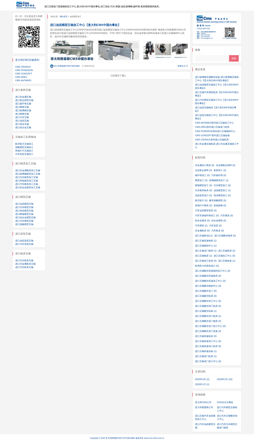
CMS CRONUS (23, 67)
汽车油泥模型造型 (206, 210)
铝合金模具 (202, 220)
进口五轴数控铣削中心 (208, 286)
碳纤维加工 (202, 175)
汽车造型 (215, 225)
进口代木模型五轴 (24, 207)
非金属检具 (202, 230)
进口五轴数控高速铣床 (208, 276)
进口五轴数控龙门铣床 (208, 321)
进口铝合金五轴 (23, 127)
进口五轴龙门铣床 (206, 250)
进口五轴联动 (204, 235)
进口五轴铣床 (203, 255)
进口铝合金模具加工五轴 (27, 187)
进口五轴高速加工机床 (208, 346)
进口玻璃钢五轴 (23, 110)
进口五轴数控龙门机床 (208, 316)
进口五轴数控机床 (206, 296)
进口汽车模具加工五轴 (26, 184)
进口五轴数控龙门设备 (208, 331)
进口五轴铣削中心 (206, 245)
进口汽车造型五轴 (24, 244)
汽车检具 (217, 230)
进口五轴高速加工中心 (208, 341)
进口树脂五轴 (22, 114)
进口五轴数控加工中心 (208, 301)
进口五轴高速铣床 (206, 240)
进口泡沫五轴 (22, 124)
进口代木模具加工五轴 (26, 177)
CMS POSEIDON (24, 70)
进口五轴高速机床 (206, 336)
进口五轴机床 (226, 250)
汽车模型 (201, 225)
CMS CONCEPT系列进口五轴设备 (212, 135)
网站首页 (64, 16)
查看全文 (183, 66)
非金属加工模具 (204, 165)
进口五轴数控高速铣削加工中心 (212, 270)
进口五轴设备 (226, 260)
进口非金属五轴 (23, 97)
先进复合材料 (203, 170)
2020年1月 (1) (202, 384)
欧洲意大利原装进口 (207, 265)
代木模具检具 (203, 190)
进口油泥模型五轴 (24, 204)
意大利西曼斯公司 (204, 407)
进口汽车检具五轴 (24, 267)
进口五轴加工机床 (206, 260)
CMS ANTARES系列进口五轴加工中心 (214, 122)
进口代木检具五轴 (24, 260)
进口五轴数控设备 (206, 311)
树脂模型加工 (203, 185)
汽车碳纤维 (218, 175)
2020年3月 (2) (202, 379)
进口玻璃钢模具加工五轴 (27, 174)
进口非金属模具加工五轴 (27, 170)
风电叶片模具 (203, 205)
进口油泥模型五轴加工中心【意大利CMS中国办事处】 (85, 25)
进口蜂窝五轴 (22, 107)
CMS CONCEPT (23, 73)
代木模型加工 (222, 185)
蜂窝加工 (201, 180)
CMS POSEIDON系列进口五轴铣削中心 (215, 131)
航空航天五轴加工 (24, 144)
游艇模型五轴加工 (24, 147)
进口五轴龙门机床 (206, 356)
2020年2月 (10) (224, 379)
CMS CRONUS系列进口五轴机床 (212, 139)
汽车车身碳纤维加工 (207, 215)
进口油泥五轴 (22, 120)
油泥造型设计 (203, 195)
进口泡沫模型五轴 (24, 210)
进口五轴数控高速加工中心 (210, 281)
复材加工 (220, 170)
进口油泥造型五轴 (24, 240)
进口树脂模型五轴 (24, 214)
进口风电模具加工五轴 (26, 180)
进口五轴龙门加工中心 (208, 361)
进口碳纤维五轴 (23, 103)
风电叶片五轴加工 (24, 150)
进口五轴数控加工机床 (208, 306)
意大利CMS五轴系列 (27, 60)
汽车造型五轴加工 (24, 154)
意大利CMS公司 (203, 402)
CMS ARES (21, 77)
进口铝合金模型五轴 (25, 217)
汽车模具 (226, 215)
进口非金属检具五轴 (25, 264)
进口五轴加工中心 (224, 255)
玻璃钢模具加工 (218, 180)
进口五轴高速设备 (206, 351)
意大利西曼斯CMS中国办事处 (65, 66)
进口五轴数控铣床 (225, 235)
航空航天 (201, 200)
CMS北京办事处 (225, 402)
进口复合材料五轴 (24, 100)
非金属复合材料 (225, 165)
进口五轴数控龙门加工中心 (210, 326)
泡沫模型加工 (222, 195)
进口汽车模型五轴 (24, 221)
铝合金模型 (218, 220)
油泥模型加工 (222, 190)
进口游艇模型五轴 (24, 224)
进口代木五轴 (22, 117)
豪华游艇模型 (217, 200)
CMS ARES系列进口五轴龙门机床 (212, 127)
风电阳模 (220, 205)
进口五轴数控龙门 (206, 291)
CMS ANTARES (23, 80)
